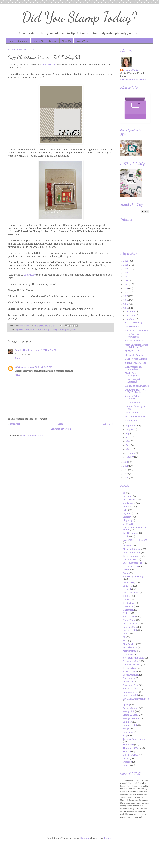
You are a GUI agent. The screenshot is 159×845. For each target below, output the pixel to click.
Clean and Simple (131, 549)
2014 (125, 308)
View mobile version (61, 429)
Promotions (129, 678)
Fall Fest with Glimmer (136, 359)
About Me (66, 41)
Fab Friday (49, 64)
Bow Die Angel (132, 326)
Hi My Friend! (132, 351)
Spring (126, 704)
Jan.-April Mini (130, 623)
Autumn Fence (132, 402)
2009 (126, 477)
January (130, 457)
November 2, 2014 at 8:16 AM (43, 350)
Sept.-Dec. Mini (130, 695)
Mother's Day (129, 651)
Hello (125, 613)
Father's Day (129, 582)
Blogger (107, 838)
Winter (74, 329)
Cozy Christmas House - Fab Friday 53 (136, 346)
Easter (126, 569)
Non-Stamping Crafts (134, 657)
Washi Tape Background (132, 374)
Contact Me (38, 41)
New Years (128, 654)
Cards (26, 329)
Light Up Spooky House (137, 386)
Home (11, 41)
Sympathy (128, 732)
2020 (126, 284)
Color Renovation (132, 552)
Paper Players (130, 671)
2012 (125, 466)
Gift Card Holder (131, 592)
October (130, 319)
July (128, 433)
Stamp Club (128, 711)
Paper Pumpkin (131, 675)
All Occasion (129, 499)
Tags (125, 735)
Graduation (128, 603)
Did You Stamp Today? (79, 17)
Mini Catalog (129, 644)
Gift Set (126, 599)
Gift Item (127, 596)
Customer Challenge (133, 563)
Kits (125, 637)
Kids (125, 633)
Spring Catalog (130, 708)
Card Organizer (131, 533)
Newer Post (14, 423)
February (130, 453)
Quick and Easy (130, 685)
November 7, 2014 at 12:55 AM (37, 367)
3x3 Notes (127, 496)
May (128, 441)
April (128, 445)
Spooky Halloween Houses (134, 397)
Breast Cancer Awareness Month (135, 528)
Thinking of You (131, 748)
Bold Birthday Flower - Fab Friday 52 (136, 391)
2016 (125, 300)
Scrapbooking (130, 692)
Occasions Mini (130, 661)
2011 (125, 469)
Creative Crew (130, 559)
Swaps (126, 728)
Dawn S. (19, 367)
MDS (125, 640)
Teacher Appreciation (134, 739)
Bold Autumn (132, 412)
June (128, 437)
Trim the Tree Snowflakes (132, 335)
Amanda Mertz (130, 70)
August (129, 429)
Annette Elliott (22, 350)
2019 (125, 288)
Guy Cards (128, 606)
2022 (126, 276)
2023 (125, 272)
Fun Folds (128, 586)
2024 (126, 268)
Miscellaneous (130, 647)
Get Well (127, 589)
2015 (125, 304)
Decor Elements (131, 566)
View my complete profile (133, 79)
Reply (17, 358)
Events (126, 573)
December (131, 311)
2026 (126, 261)
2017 (125, 296)
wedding (127, 762)
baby (125, 510)
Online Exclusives (131, 664)
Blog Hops (128, 520)
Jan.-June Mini (130, 627)
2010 (125, 473)
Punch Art (128, 681)
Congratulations (131, 556)
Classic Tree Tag (133, 322)
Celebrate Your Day (134, 355)
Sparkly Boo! (131, 420)
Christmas (34, 329)
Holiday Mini (64, 329)
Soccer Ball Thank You (136, 330)
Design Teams (83, 41)
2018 (125, 292)
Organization (129, 668)
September (131, 425)
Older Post (108, 423)
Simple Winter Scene (135, 363)
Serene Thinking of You (135, 407)
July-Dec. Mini (130, 630)
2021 (125, 280)
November (131, 315)
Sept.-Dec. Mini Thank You (136, 698)
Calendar (52, 41)
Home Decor (129, 620)
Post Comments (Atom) (32, 435)
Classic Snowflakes (134, 340)
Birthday (127, 517)
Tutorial (127, 751)
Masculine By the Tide (136, 416)
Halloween (128, 610)
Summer (127, 722)
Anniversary (129, 503)
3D (124, 493)
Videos (126, 758)
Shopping (23, 41)
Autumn (127, 506)
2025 (126, 264)
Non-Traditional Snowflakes (133, 368)
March (129, 449)
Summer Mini (130, 725)
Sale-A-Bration (130, 688)
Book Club (128, 524)
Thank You (128, 744)
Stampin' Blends (131, 718)
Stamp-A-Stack (130, 715)
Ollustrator (85, 838)
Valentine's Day (130, 755)
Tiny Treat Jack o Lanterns (133, 380)
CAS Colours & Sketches (135, 540)
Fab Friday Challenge (49, 329)
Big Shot (19, 329)
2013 (125, 462)
